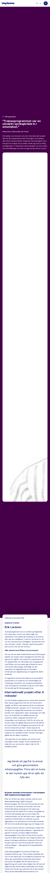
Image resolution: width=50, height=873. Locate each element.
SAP (22, 131)
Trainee (26, 131)
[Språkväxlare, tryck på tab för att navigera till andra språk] (38, 3)
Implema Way (16, 131)
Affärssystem (7, 131)
